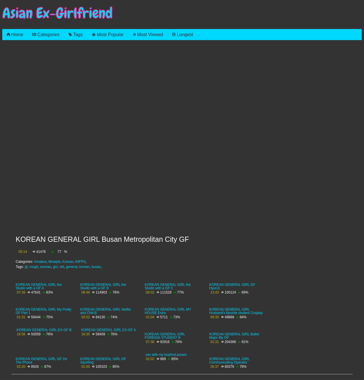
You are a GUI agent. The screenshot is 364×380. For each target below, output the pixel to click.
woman (45, 267)
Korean (67, 262)
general (71, 267)
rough (34, 267)
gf (26, 267)
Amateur (40, 262)
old (61, 267)
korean (84, 267)
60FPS (80, 262)
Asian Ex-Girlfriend (57, 13)
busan (96, 267)
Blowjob (54, 262)
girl (55, 267)
